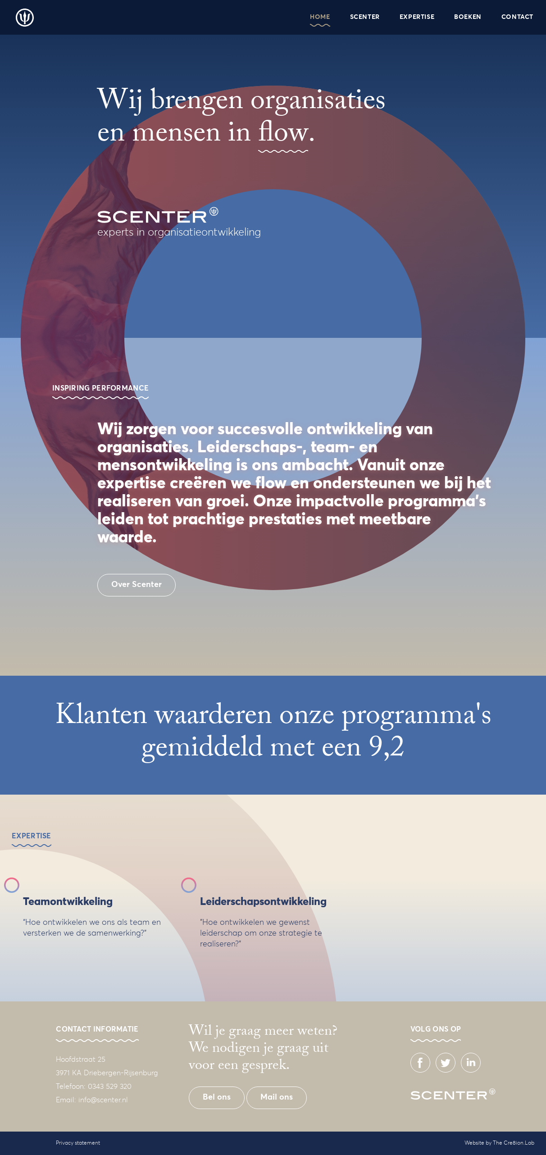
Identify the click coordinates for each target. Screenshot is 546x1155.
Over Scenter (136, 585)
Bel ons (217, 1097)
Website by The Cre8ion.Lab (499, 1143)
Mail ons (276, 1097)
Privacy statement (78, 1143)
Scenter (25, 18)
